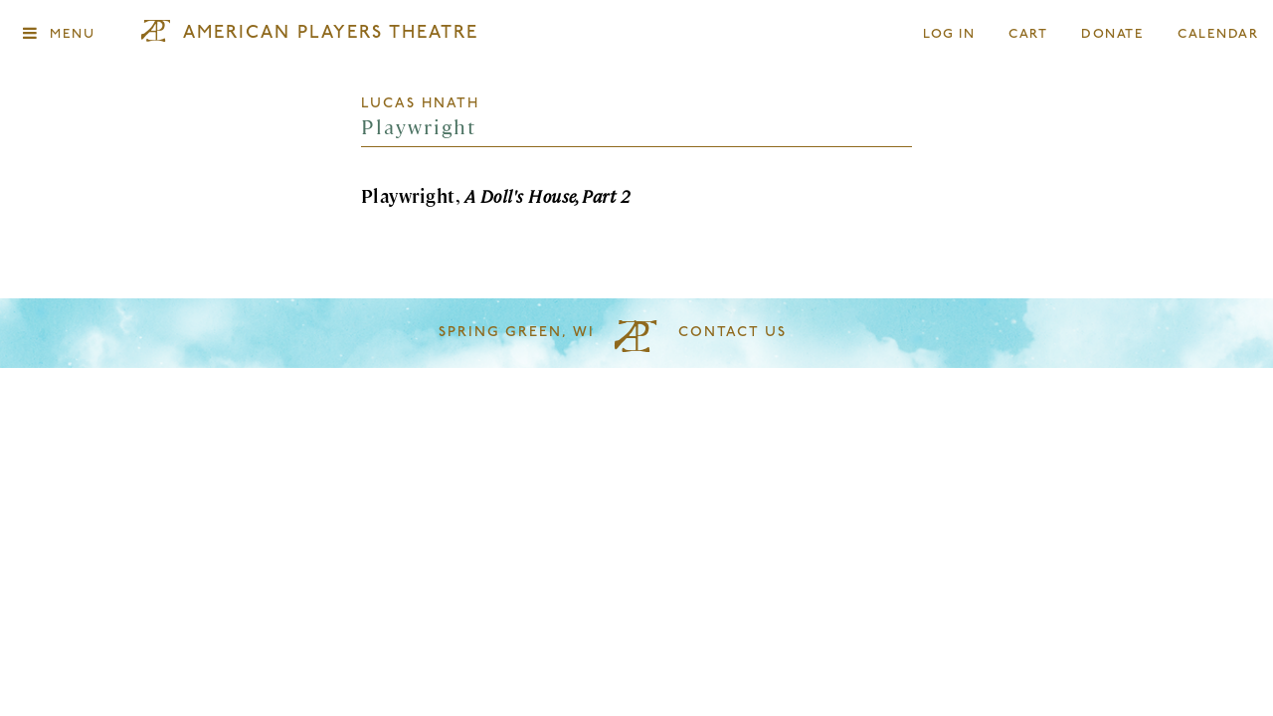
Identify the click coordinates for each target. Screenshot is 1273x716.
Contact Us (732, 332)
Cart (1028, 34)
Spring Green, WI (517, 332)
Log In (950, 34)
